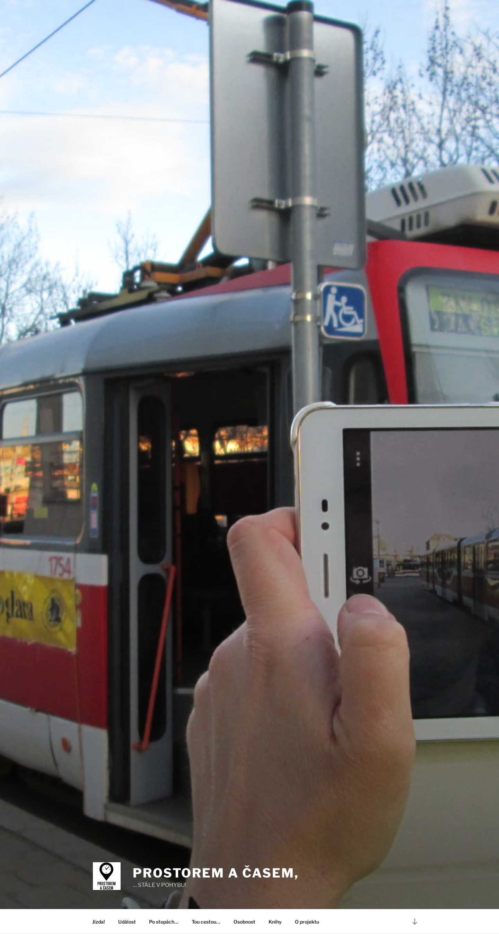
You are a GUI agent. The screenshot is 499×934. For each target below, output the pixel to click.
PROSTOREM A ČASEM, (216, 873)
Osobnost (244, 922)
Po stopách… (163, 922)
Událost (127, 922)
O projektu (307, 922)
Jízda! (98, 922)
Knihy (275, 922)
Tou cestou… (206, 922)
